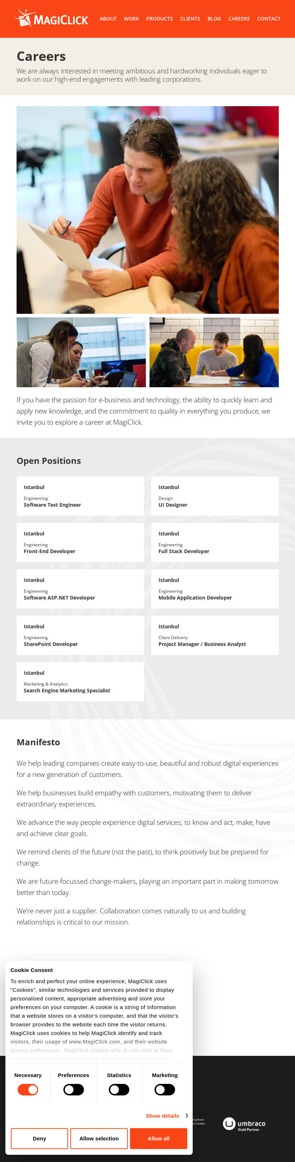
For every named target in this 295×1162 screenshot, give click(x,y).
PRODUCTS (159, 18)
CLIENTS (190, 18)
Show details (162, 1116)
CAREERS (239, 18)
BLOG (214, 18)
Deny (39, 1138)
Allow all (159, 1138)
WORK (131, 18)
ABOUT (108, 18)
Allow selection (99, 1138)
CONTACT (269, 18)
